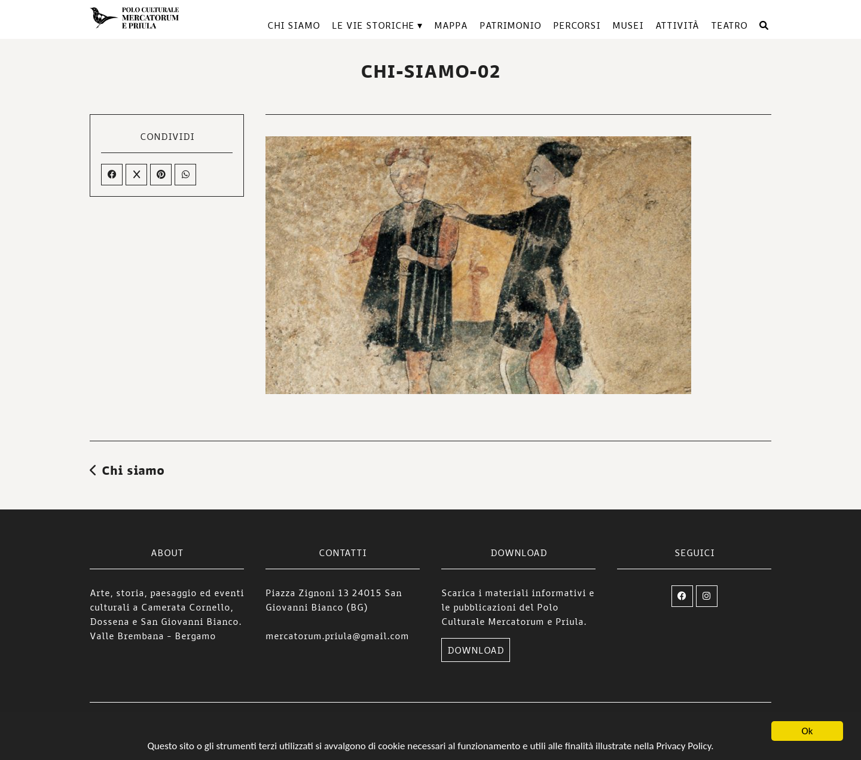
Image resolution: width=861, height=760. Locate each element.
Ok (807, 731)
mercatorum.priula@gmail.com (337, 636)
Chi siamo (293, 25)
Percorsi (576, 25)
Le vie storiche (373, 25)
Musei (627, 25)
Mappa (451, 25)
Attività (677, 25)
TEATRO (729, 25)
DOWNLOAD (475, 650)
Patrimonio (510, 25)
